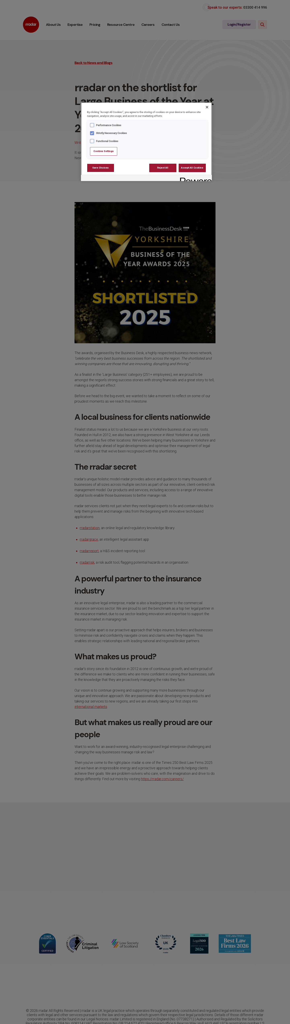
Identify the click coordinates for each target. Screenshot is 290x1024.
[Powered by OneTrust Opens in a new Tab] (194, 178)
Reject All (162, 167)
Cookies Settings (103, 151)
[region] (146, 141)
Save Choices (100, 167)
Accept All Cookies (192, 167)
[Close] (207, 107)
